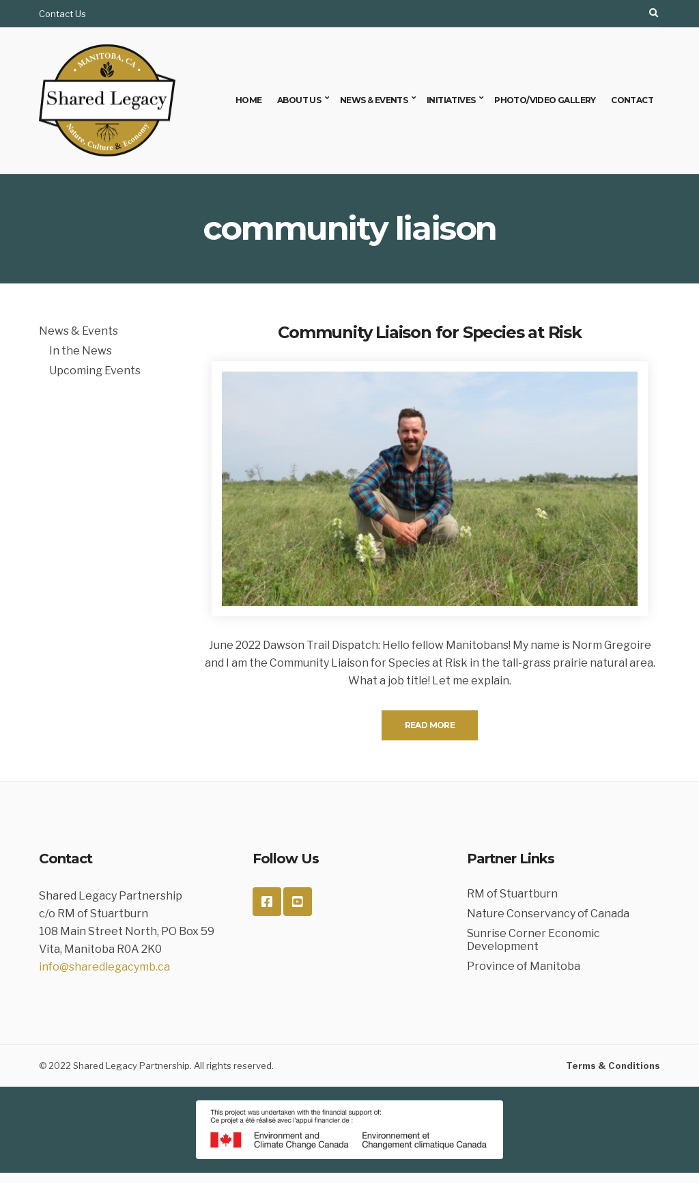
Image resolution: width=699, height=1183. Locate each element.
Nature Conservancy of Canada (548, 913)
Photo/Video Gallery (545, 100)
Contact (632, 100)
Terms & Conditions (613, 1065)
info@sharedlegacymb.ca (104, 966)
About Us (299, 100)
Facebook (267, 901)
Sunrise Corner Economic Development (533, 940)
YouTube (297, 901)
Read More (430, 725)
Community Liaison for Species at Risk (430, 332)
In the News (80, 350)
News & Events (374, 100)
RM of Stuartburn (512, 893)
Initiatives (451, 100)
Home (249, 100)
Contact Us (62, 13)
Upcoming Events (95, 370)
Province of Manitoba (523, 966)
